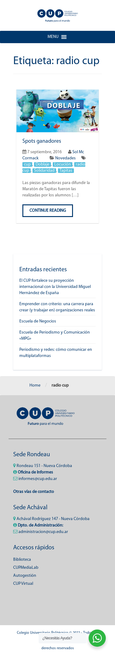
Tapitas (65, 170)
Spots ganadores (41, 141)
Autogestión (24, 575)
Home (34, 385)
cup (27, 164)
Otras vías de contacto (33, 492)
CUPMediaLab (25, 567)
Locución (62, 164)
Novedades (65, 158)
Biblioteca (22, 559)
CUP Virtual (23, 583)
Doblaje (42, 164)
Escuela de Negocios (37, 321)
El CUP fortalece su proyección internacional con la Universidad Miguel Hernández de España (55, 286)
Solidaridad (44, 170)
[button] (53, 37)
